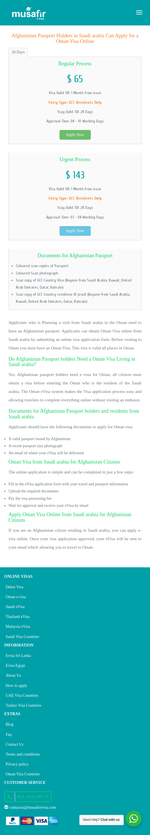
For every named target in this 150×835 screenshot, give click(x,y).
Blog (9, 724)
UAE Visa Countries (22, 695)
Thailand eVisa (17, 617)
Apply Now (75, 135)
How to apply (16, 685)
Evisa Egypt (15, 665)
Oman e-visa (16, 597)
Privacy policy (17, 764)
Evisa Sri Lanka (18, 656)
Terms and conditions (23, 754)
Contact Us (15, 744)
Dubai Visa (14, 587)
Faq (9, 734)
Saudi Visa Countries (22, 637)
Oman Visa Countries (23, 774)
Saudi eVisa (15, 607)
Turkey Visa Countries (23, 705)
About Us (13, 675)
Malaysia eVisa (18, 626)
